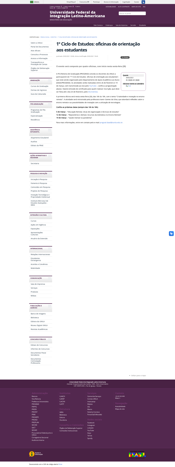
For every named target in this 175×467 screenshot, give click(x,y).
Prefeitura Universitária (40, 402)
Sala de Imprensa (121, 25)
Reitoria (34, 396)
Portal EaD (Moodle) (94, 415)
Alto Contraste (123, 7)
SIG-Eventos (93, 92)
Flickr (141, 18)
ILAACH (62, 396)
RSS (144, 7)
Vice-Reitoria (36, 399)
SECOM (34, 425)
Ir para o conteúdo (56, 6)
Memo (89, 409)
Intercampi (91, 402)
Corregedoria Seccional (40, 438)
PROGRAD (35, 404)
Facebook (138, 18)
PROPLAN (35, 422)
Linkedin (90, 428)
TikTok (89, 436)
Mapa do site (136, 7)
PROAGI (34, 420)
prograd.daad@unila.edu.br (111, 122)
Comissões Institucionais (68, 431)
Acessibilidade (120, 406)
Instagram (144, 18)
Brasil (36, 2)
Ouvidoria (63, 420)
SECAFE (34, 430)
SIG (88, 407)
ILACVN (62, 402)
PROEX (34, 409)
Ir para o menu (69, 6)
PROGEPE (35, 417)
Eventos (53, 37)
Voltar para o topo (138, 375)
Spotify (89, 438)
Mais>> (117, 398)
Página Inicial (44, 37)
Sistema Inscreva (93, 412)
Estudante (142, 25)
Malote (89, 404)
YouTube (135, 18)
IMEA (61, 412)
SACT (33, 428)
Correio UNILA (92, 399)
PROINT (34, 412)
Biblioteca (63, 415)
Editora (62, 417)
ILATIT (62, 404)
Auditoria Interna (38, 440)
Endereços (109, 25)
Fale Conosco (98, 25)
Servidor (133, 25)
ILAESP (62, 399)
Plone (60, 464)
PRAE (33, 415)
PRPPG (34, 407)
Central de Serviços (94, 396)
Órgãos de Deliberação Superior (71, 428)
